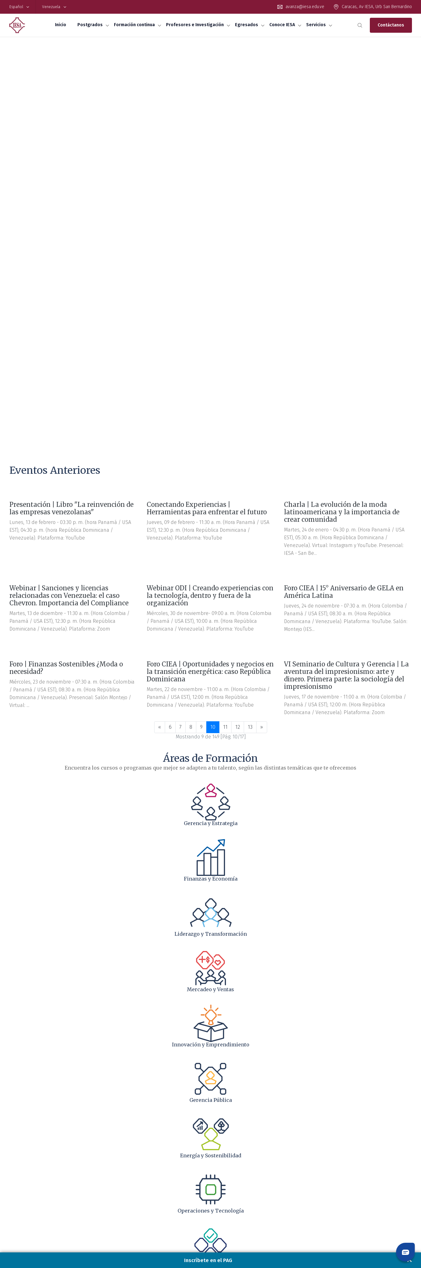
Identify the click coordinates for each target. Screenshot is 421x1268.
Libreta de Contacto (335, 1169)
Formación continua (134, 24)
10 (212, 314)
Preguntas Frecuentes (28, 1164)
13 (250, 314)
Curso (117, 1158)
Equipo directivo (331, 1147)
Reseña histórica (332, 1141)
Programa (120, 1147)
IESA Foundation (332, 1164)
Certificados (122, 1141)
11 (225, 314)
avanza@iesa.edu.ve (305, 6)
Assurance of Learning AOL (32, 1181)
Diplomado (121, 1152)
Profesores (224, 1141)
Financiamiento (22, 1158)
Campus (325, 1158)
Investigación (226, 1147)
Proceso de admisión (27, 1169)
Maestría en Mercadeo (28, 1152)
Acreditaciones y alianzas (340, 1152)
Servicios (316, 24)
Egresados (246, 24)
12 (237, 314)
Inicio (60, 24)
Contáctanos (391, 25)
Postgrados (90, 24)
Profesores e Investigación (195, 24)
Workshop (120, 1164)
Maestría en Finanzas (27, 1147)
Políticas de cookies (388, 1225)
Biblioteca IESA (21, 1197)
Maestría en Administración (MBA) (37, 1141)
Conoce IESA (282, 24)
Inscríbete (17, 1175)
